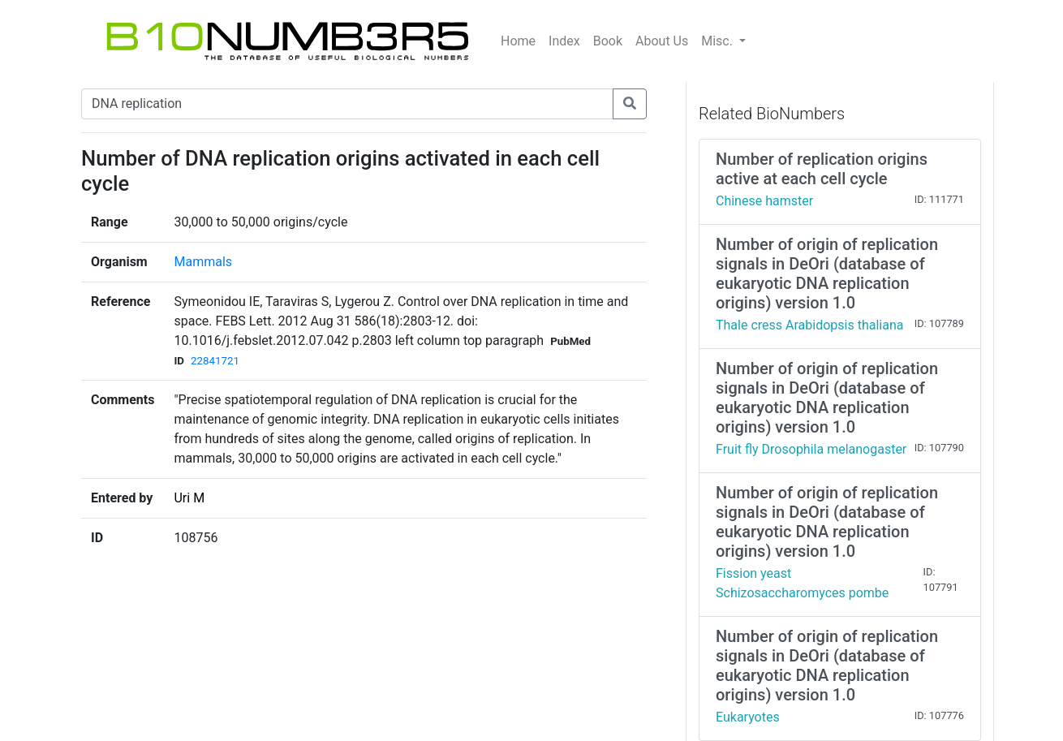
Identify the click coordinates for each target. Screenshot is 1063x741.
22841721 (215, 361)
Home (518, 41)
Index (564, 41)
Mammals (203, 261)
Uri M (189, 498)
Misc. (718, 41)
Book (607, 41)
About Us (661, 41)
